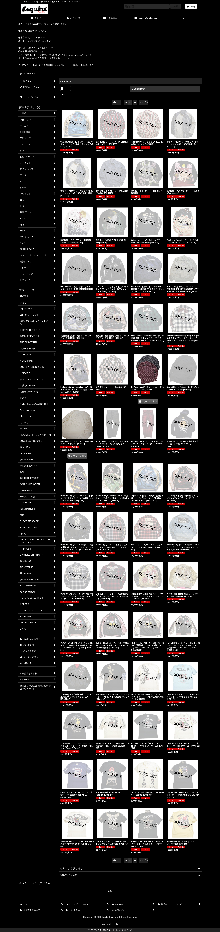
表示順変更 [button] (138, 89)
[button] (183, 18)
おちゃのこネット (105, 930)
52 (141, 102)
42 (135, 102)
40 (126, 102)
